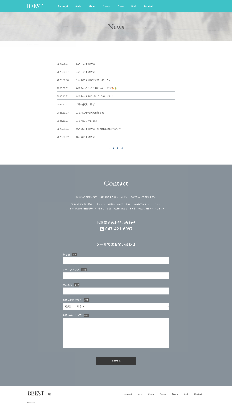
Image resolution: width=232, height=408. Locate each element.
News (121, 6)
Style (78, 6)
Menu (91, 6)
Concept (63, 6)
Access (106, 6)
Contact (148, 6)
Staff (134, 6)
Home (30, 44)
